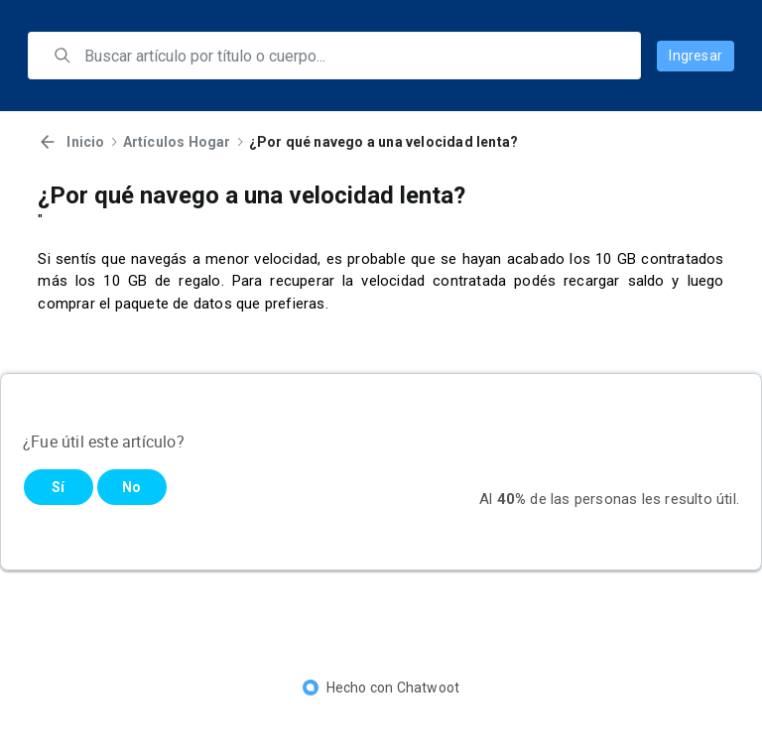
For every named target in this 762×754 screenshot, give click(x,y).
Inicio (85, 142)
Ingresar (695, 55)
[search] (348, 55)
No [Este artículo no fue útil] (131, 487)
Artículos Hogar (177, 142)
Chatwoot (428, 687)
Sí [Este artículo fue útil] (58, 487)
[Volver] (48, 142)
